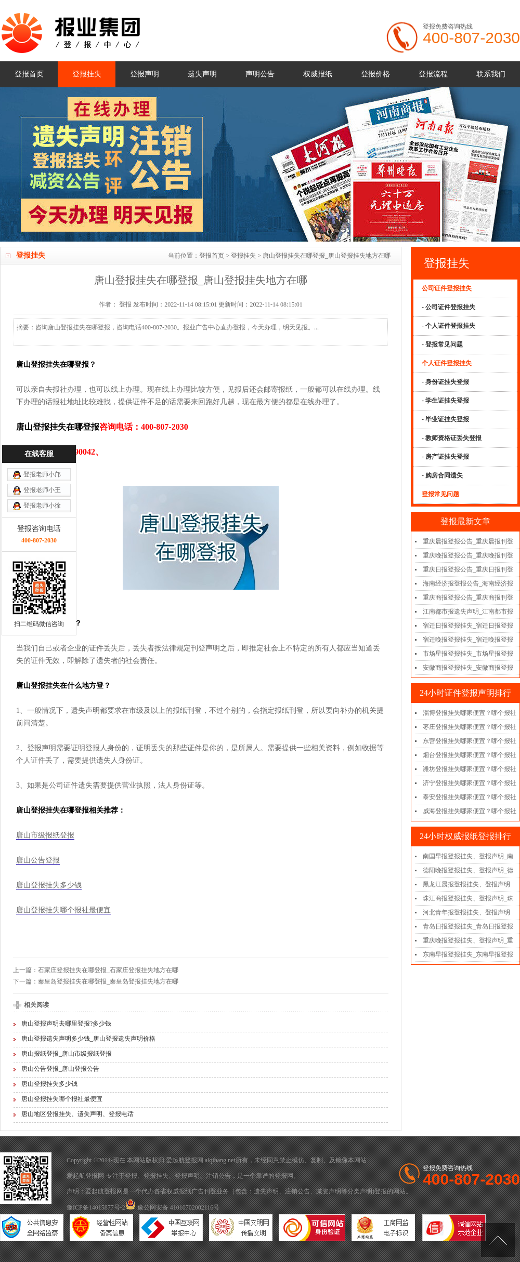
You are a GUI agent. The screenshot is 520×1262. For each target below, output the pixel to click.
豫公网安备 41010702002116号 (172, 1207)
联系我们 (490, 74)
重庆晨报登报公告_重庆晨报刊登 (468, 541)
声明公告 (260, 74)
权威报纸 (317, 74)
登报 (131, 1175)
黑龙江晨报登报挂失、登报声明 (466, 884)
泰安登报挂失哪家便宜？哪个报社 (469, 797)
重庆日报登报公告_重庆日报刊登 (468, 569)
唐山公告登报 (38, 860)
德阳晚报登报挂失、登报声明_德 (468, 870)
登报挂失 (86, 74)
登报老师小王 (42, 498)
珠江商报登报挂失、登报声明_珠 (468, 898)
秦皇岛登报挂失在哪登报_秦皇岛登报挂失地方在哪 (108, 981)
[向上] (498, 1240)
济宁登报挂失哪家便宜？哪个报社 (469, 783)
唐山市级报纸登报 (45, 835)
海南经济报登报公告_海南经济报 (468, 583)
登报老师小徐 (42, 514)
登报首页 (29, 74)
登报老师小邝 (42, 483)
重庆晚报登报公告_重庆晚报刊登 (468, 555)
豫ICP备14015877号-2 (96, 1207)
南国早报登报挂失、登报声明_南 (468, 856)
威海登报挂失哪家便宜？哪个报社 (469, 811)
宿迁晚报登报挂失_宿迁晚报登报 (468, 639)
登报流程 (433, 74)
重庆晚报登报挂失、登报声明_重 (468, 940)
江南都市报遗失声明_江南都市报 (468, 611)
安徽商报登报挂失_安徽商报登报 (468, 667)
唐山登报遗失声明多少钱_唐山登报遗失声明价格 (88, 1038)
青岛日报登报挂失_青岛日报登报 (468, 926)
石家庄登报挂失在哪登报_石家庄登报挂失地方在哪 (108, 970)
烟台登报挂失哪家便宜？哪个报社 (469, 755)
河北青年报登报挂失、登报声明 (466, 912)
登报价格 (375, 74)
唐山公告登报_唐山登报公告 (60, 1068)
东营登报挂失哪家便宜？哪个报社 (469, 741)
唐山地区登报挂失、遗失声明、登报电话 (77, 1114)
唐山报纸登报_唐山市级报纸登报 (66, 1053)
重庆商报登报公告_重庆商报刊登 (468, 597)
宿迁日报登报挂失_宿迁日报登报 (468, 625)
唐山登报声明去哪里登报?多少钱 (66, 1023)
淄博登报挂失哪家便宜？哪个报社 (469, 712)
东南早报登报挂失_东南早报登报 (468, 954)
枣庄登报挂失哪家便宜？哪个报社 (469, 726)
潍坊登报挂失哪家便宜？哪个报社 (469, 769)
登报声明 (144, 74)
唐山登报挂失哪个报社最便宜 (63, 910)
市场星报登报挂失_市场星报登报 (468, 653)
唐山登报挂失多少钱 (49, 885)
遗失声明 (202, 74)
